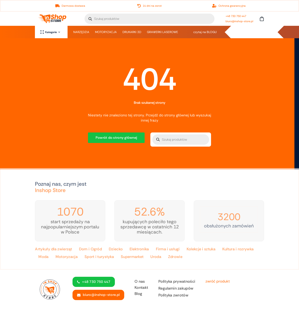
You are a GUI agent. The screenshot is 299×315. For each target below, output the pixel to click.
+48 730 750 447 (236, 16)
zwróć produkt (218, 281)
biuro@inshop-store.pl (239, 21)
